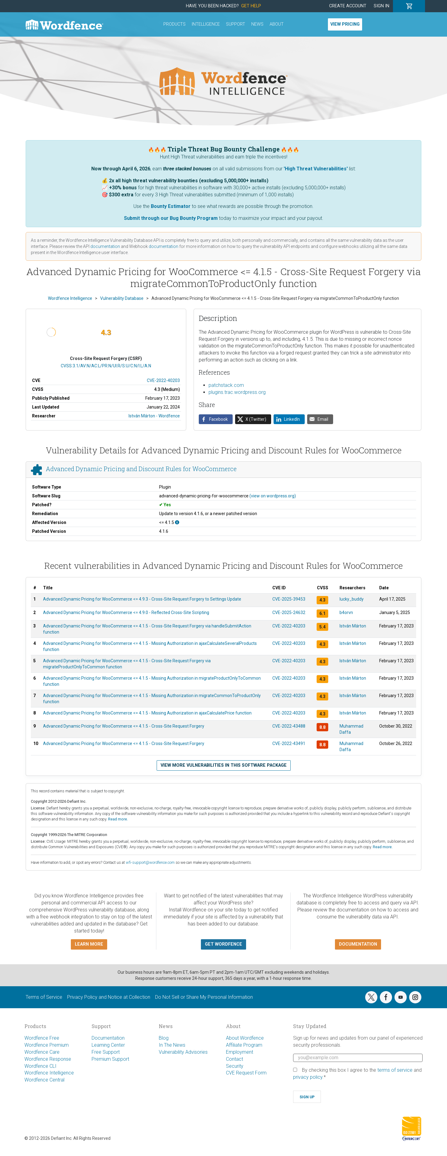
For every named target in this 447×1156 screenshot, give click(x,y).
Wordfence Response (47, 1059)
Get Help (251, 6)
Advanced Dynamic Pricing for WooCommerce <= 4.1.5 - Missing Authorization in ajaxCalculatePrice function (147, 713)
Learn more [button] (89, 944)
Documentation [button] (358, 944)
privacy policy (307, 1077)
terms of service (394, 1070)
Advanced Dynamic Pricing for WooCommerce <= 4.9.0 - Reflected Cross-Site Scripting (126, 612)
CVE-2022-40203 (163, 380)
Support (235, 24)
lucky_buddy (352, 599)
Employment (239, 1052)
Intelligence (206, 24)
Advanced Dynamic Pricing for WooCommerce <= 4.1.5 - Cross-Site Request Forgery (123, 726)
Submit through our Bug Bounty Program (171, 218)
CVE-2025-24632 (288, 612)
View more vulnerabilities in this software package (224, 765)
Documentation (108, 1038)
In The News (172, 1045)
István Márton (353, 625)
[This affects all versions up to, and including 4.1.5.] (177, 522)
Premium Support (110, 1059)
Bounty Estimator (171, 206)
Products (174, 24)
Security (234, 1066)
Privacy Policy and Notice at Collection (108, 997)
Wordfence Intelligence (49, 1073)
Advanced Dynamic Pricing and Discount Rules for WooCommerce (141, 469)
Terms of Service (44, 997)
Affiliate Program (244, 1045)
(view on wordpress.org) (272, 495)
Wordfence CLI (40, 1066)
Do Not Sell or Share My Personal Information (204, 997)
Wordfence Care (42, 1052)
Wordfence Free (41, 1038)
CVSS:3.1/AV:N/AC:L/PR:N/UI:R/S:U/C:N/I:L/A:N (106, 365)
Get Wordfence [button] (223, 944)
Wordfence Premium (46, 1045)
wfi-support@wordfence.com (150, 862)
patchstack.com (226, 385)
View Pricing (345, 24)
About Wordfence (245, 1038)
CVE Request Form (246, 1073)
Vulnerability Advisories (183, 1052)
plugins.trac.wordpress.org (237, 392)
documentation (105, 246)
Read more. (118, 819)
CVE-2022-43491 (288, 743)
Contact (234, 1059)
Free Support (106, 1052)
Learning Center (108, 1045)
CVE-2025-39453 (288, 599)
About (277, 24)
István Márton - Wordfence (154, 415)
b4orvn (346, 612)
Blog (164, 1038)
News (257, 24)
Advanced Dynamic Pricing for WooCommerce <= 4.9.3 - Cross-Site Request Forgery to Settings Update (142, 599)
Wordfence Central (44, 1080)
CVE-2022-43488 (288, 726)
